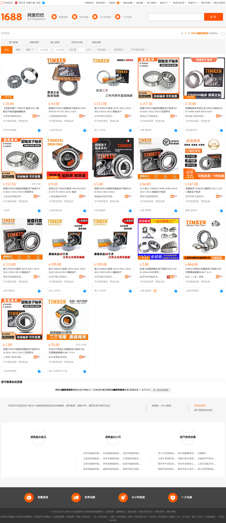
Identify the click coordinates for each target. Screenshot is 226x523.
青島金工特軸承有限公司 (150, 116)
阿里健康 (210, 516)
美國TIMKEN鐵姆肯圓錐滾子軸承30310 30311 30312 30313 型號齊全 (158, 110)
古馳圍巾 (202, 453)
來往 (194, 516)
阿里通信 (162, 516)
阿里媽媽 (121, 516)
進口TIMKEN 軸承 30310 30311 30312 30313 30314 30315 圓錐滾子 (112, 110)
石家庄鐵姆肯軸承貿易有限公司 (99, 463)
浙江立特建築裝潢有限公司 (171, 453)
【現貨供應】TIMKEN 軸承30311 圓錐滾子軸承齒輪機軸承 (21, 110)
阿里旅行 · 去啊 (106, 516)
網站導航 (171, 511)
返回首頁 (145, 389)
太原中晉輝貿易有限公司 (170, 458)
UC (178, 516)
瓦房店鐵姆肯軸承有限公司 (96, 453)
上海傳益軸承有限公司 (59, 116)
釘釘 (201, 516)
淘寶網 (70, 516)
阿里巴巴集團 (7, 516)
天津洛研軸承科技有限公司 (13, 116)
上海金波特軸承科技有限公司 (13, 196)
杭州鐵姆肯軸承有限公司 (115, 453)
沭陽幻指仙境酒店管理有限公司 (193, 458)
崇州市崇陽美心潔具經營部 (191, 463)
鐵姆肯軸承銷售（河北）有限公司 (120, 469)
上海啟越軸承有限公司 (59, 196)
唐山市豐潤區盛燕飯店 (209, 469)
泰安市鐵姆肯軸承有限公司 (116, 458)
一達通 (220, 516)
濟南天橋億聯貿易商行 (150, 196)
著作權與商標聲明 (93, 511)
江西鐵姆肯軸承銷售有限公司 (137, 458)
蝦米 (130, 516)
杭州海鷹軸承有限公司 (59, 357)
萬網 (172, 516)
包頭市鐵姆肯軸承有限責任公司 (138, 453)
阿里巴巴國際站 (24, 516)
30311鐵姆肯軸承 (169, 405)
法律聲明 (109, 511)
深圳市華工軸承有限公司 (195, 196)
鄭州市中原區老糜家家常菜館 (172, 463)
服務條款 (120, 511)
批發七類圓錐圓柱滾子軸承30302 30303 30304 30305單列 (158, 271)
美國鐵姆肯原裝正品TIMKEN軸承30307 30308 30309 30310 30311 (203, 110)
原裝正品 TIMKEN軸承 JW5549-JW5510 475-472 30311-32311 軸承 (67, 190)
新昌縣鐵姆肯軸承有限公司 (96, 469)
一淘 (94, 516)
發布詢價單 (200, 405)
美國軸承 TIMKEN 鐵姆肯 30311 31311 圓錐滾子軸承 (203, 190)
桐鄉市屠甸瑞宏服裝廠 (169, 469)
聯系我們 (159, 511)
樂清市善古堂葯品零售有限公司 (193, 469)
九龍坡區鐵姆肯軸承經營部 (96, 458)
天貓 (78, 516)
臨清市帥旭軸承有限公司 (150, 276)
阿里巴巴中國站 (42, 516)
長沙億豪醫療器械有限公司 (191, 453)
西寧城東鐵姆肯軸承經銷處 (116, 463)
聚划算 (86, 516)
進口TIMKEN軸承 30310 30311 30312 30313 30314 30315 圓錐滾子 (21, 271)
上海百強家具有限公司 (209, 463)
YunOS (152, 516)
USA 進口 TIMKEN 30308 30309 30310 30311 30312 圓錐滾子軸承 (158, 190)
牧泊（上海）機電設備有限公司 (195, 276)
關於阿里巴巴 (146, 511)
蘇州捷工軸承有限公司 (195, 116)
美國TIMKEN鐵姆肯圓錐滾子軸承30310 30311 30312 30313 (112, 190)
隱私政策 (132, 511)
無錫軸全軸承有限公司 (104, 196)
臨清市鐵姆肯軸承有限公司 (136, 463)
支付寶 (185, 516)
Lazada (112, 520)
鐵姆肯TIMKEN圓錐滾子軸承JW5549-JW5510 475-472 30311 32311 (67, 110)
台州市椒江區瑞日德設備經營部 (104, 116)
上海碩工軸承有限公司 (13, 357)
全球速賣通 (58, 516)
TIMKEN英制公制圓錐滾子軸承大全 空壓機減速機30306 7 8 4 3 (203, 271)
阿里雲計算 (140, 516)
